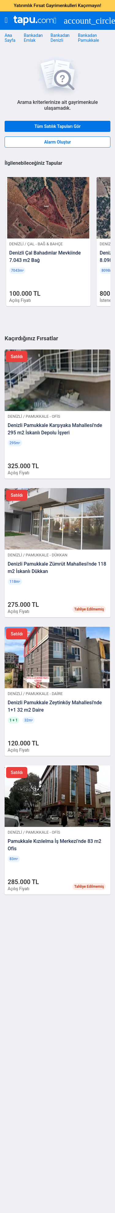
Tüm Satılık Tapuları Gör (57, 126)
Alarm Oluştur (57, 142)
